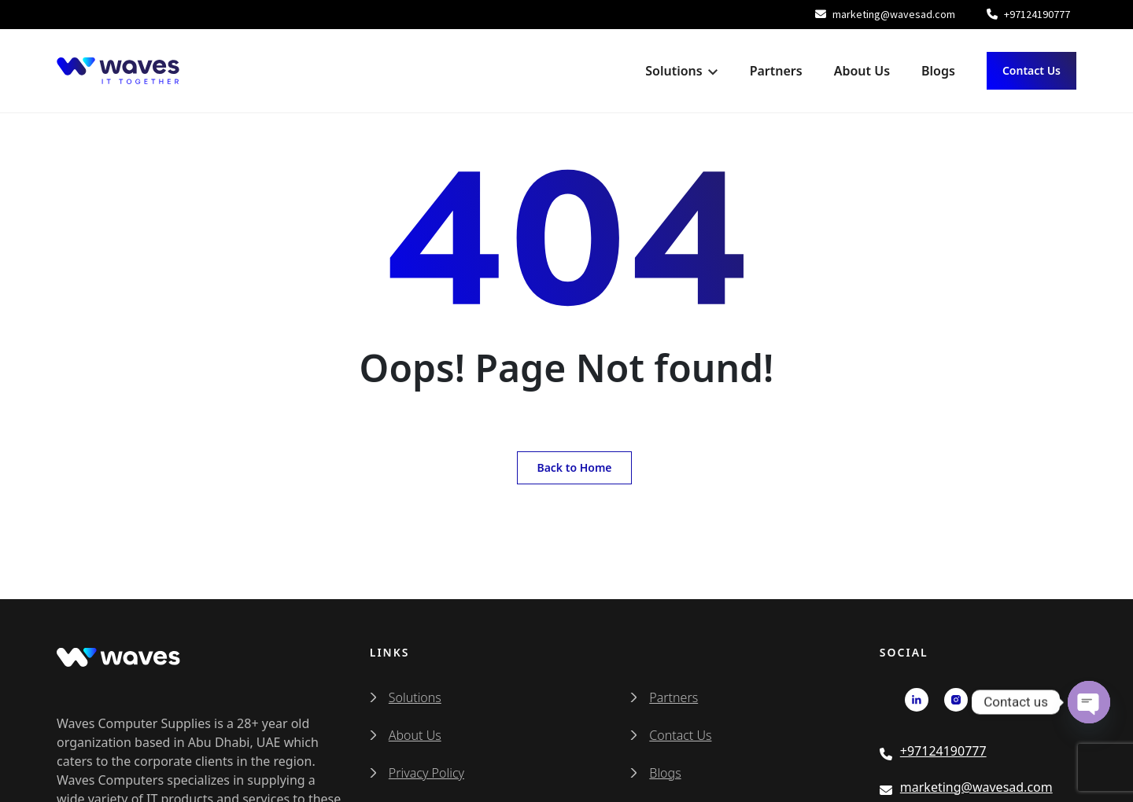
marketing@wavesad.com (885, 14)
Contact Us (1031, 70)
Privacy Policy (426, 773)
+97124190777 (1028, 14)
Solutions (673, 70)
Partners (776, 70)
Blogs (938, 70)
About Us (862, 70)
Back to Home (574, 467)
